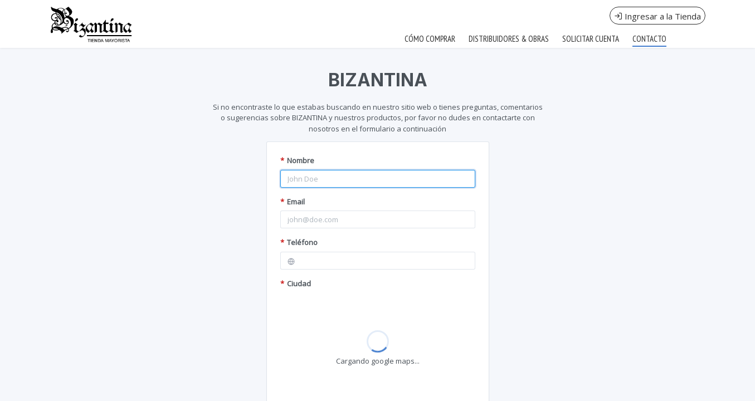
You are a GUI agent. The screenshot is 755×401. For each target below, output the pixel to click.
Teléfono (299, 242)
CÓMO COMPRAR (430, 38)
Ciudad (295, 283)
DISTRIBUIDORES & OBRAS (509, 38)
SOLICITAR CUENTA (590, 38)
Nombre (297, 160)
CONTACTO (649, 38)
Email (292, 202)
